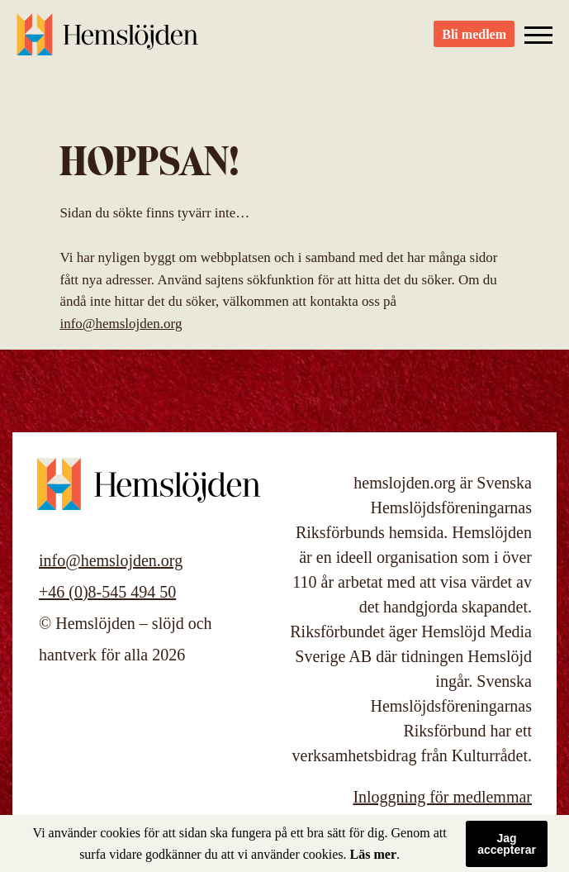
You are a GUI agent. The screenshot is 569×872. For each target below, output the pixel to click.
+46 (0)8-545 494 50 (107, 592)
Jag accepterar (506, 843)
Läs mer (373, 854)
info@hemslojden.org (120, 323)
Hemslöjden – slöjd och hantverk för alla (107, 41)
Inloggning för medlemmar (442, 797)
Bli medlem (474, 42)
